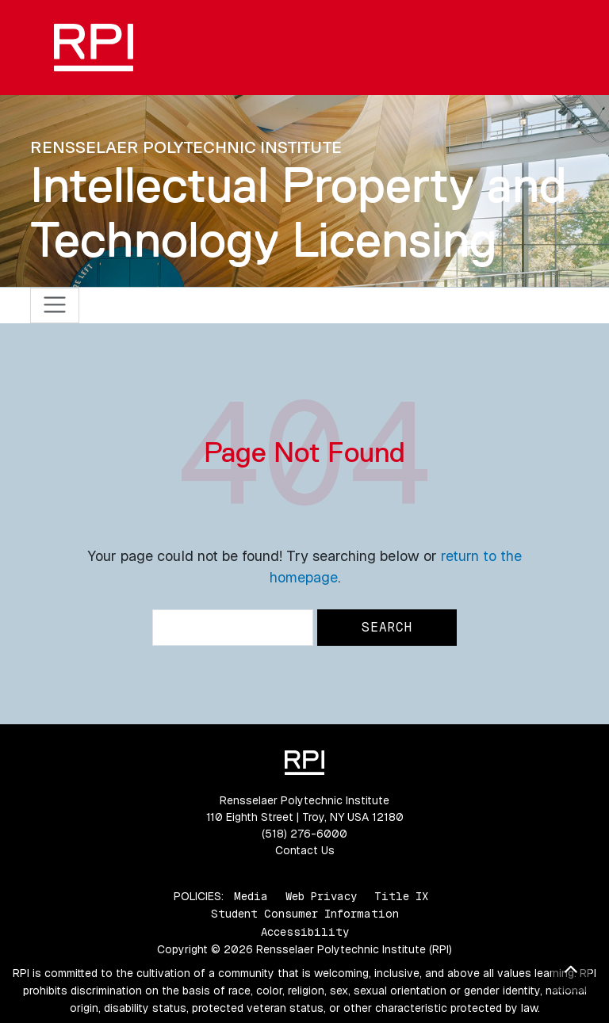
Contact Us (305, 850)
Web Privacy (321, 896)
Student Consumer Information (305, 914)
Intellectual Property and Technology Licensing (298, 212)
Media (251, 896)
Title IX (401, 896)
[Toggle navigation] (55, 305)
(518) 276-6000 (304, 833)
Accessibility (305, 932)
